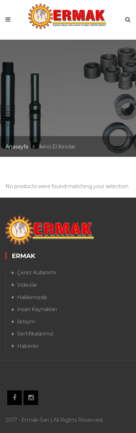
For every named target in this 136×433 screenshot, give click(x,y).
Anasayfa (16, 146)
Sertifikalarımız (35, 333)
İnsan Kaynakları (37, 309)
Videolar (27, 285)
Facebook (14, 397)
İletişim (26, 321)
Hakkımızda (32, 297)
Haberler (28, 346)
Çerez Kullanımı (36, 272)
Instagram (31, 397)
